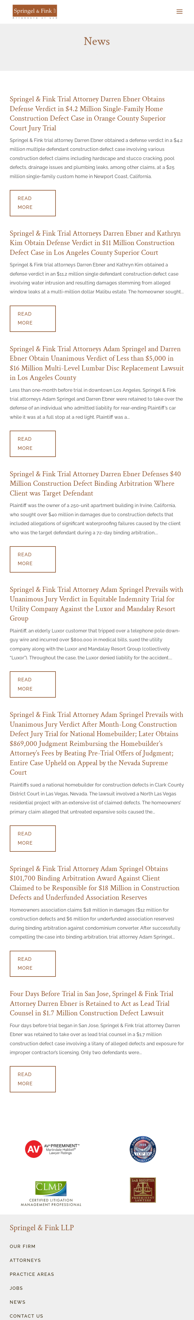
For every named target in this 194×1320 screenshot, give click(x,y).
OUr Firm (23, 1246)
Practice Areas (32, 1274)
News (18, 1302)
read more (25, 203)
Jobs (16, 1288)
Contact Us (26, 1316)
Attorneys (25, 1260)
